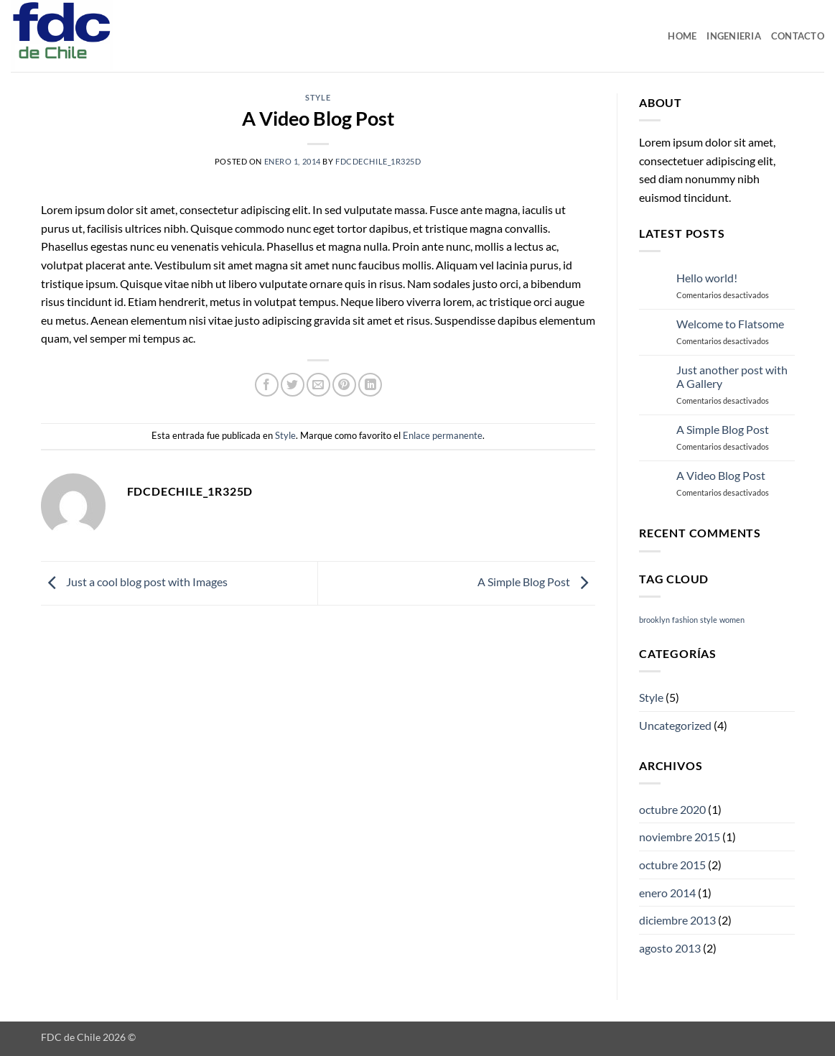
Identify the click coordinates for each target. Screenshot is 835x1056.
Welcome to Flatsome (730, 323)
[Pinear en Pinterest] (344, 385)
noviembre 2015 (679, 836)
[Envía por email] (318, 385)
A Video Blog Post (720, 475)
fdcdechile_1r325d (378, 161)
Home (682, 36)
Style (317, 97)
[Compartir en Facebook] (267, 385)
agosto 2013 (670, 948)
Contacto (797, 36)
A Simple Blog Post (536, 581)
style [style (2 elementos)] (708, 619)
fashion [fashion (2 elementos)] (685, 619)
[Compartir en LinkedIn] (370, 385)
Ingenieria (733, 36)
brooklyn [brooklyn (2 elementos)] (654, 619)
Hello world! (706, 277)
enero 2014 (667, 892)
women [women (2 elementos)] (732, 619)
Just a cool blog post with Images (134, 581)
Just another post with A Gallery (732, 376)
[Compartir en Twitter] (292, 385)
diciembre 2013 (677, 920)
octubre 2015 (672, 864)
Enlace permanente (442, 435)
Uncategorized (675, 725)
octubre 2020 (672, 809)
